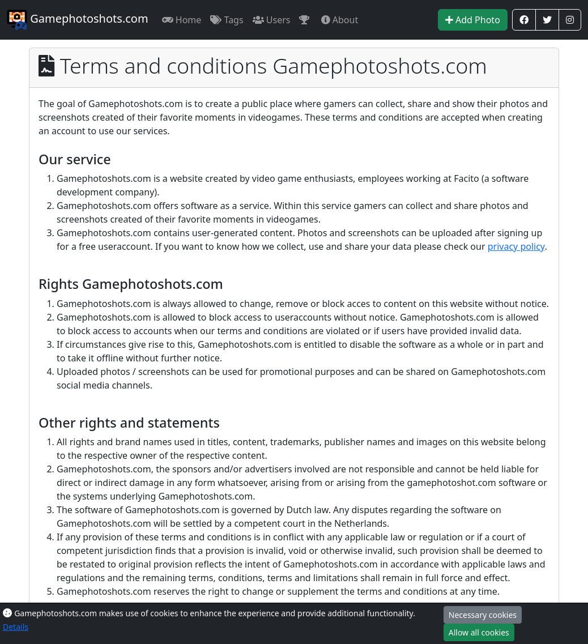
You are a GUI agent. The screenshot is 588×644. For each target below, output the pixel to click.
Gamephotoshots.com (77, 20)
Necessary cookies (483, 614)
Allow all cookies (479, 632)
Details (15, 626)
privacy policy (516, 246)
